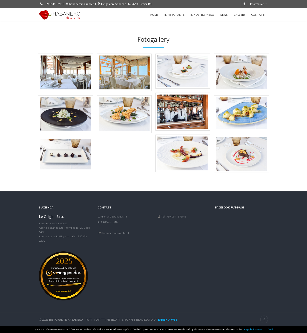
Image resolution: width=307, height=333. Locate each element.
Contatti (258, 14)
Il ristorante (174, 14)
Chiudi (270, 329)
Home (154, 14)
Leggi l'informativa (253, 329)
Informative (257, 4)
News (224, 14)
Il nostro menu (202, 14)
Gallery (239, 14)
